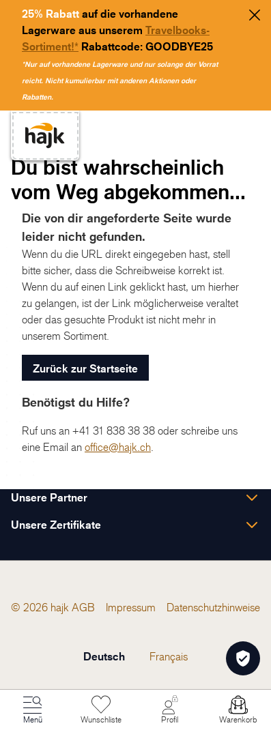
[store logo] (45, 135)
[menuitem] (83, 607)
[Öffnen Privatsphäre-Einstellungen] (243, 658)
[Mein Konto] (170, 710)
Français (168, 656)
